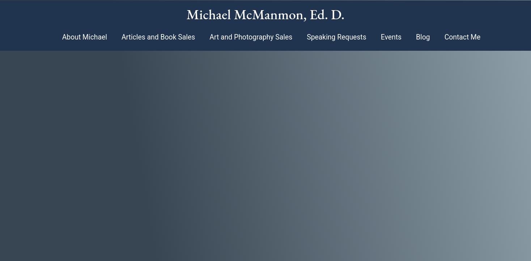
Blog (423, 37)
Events (391, 37)
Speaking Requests (336, 37)
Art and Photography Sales (250, 37)
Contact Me (463, 37)
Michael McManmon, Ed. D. (266, 14)
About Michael (84, 37)
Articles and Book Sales (158, 37)
